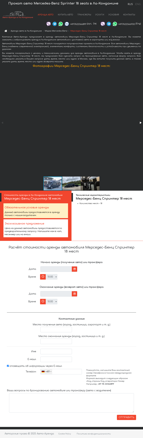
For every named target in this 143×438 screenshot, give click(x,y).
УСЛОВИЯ (113, 15)
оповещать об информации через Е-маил (34, 366)
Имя (33, 351)
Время (32, 277)
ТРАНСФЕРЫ (84, 15)
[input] (56, 269)
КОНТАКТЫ (129, 15)
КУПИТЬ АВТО (65, 15)
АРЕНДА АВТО (45, 15)
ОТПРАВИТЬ (126, 417)
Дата (32, 269)
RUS (130, 4)
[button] (140, 122)
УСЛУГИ (99, 15)
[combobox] (46, 371)
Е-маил (32, 359)
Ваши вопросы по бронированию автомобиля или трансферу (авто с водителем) (59, 390)
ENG (137, 4)
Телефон (31, 371)
